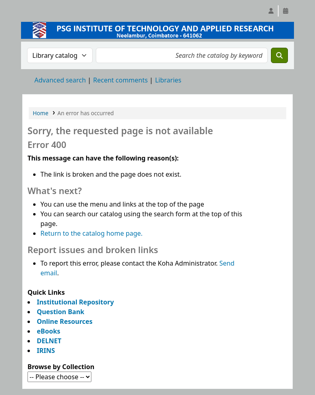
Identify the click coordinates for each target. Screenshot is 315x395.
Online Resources (65, 321)
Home (41, 113)
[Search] (279, 55)
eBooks (48, 331)
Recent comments (120, 80)
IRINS (46, 350)
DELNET (49, 340)
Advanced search (60, 80)
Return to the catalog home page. (91, 233)
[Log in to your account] (271, 11)
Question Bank (60, 311)
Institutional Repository (75, 302)
